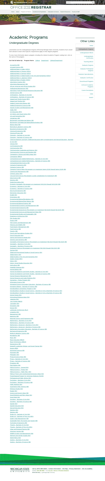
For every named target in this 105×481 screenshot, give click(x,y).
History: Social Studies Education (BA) (21, 263)
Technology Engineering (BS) (18, 423)
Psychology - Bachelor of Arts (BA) (20, 380)
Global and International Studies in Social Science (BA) (26, 252)
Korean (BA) (13, 308)
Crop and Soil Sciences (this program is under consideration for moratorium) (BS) (33, 176)
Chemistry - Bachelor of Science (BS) (21, 137)
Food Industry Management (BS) (19, 227)
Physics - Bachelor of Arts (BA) (19, 359)
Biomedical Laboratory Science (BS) (20, 127)
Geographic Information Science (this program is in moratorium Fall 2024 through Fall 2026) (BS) (38, 242)
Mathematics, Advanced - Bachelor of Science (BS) (25, 327)
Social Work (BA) (15, 397)
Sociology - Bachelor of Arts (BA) (20, 399)
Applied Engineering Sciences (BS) (20, 105)
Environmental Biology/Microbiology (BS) (21, 199)
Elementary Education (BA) (18, 193)
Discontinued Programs (86, 81)
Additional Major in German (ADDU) (20, 73)
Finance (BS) (13, 220)
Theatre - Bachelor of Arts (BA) (19, 425)
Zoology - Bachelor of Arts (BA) (19, 440)
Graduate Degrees (87, 65)
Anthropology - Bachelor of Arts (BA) (21, 95)
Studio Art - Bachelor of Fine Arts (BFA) (21, 416)
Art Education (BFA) (16, 112)
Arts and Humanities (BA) (17, 116)
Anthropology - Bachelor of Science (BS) (22, 97)
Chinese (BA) (14, 144)
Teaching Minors (88, 61)
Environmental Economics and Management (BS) (24, 205)
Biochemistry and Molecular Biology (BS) (22, 120)
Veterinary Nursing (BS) (17, 431)
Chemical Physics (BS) (16, 133)
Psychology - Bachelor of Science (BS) (21, 382)
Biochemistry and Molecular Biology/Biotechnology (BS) (26, 122)
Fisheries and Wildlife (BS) (17, 225)
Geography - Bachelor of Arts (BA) (20, 244)
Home (12, 11)
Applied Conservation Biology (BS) (20, 103)
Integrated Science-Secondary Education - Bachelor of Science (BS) (30, 284)
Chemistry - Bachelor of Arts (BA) (20, 135)
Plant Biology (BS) (15, 365)
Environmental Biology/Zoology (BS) (20, 203)
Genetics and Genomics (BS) (18, 239)
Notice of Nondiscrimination (61, 470)
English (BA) (13, 195)
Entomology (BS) (15, 197)
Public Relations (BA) (16, 384)
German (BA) (14, 250)
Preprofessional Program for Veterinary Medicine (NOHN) (27, 376)
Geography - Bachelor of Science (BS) (21, 246)
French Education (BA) (16, 235)
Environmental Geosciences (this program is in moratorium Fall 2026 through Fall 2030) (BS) (37, 210)
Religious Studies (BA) (16, 389)
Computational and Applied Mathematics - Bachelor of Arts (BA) (29, 158)
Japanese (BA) (14, 299)
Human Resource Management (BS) (20, 276)
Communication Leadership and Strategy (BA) (23, 150)
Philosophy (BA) (14, 354)
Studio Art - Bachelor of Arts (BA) (20, 414)
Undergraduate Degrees (86, 49)
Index (91, 94)
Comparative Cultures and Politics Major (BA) (23, 154)
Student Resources (65, 11)
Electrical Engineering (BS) (18, 190)
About (17, 11)
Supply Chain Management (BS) (19, 418)
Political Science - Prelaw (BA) (19, 369)
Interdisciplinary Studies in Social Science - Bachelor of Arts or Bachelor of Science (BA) (36, 291)
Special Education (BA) (17, 408)
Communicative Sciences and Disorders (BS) (23, 152)
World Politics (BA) (15, 437)
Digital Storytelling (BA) (17, 182)
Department (45, 60)
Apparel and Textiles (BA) (17, 101)
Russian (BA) (13, 391)
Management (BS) (15, 314)
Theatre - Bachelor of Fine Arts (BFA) (21, 427)
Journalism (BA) (14, 303)
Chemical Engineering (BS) (18, 131)
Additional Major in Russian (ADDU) (20, 80)
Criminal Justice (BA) (16, 173)
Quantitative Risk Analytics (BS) (19, 386)
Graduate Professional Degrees (86, 69)
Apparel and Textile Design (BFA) (20, 99)
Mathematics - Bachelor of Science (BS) (22, 322)
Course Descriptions (87, 90)
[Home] (30, 7)
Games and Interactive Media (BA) (20, 237)
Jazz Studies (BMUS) (16, 301)
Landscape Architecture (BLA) (19, 310)
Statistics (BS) (14, 412)
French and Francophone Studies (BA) (21, 233)
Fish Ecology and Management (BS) (20, 222)
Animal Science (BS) (16, 92)
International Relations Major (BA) (20, 297)
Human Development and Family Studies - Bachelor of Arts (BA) (29, 271)
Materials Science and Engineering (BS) (21, 318)
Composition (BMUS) (16, 156)
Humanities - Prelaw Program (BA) (20, 280)
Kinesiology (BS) (14, 305)
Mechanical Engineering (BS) (18, 331)
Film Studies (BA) (15, 218)
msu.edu (50, 470)
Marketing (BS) (14, 316)
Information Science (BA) (17, 282)
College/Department (56, 60)
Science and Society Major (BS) (19, 393)
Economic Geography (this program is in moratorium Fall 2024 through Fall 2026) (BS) (35, 184)
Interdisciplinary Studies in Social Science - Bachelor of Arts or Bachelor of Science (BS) (36, 293)
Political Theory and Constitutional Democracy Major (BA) (27, 374)
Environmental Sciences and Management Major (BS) (25, 212)
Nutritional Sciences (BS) (17, 350)
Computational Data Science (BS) (20, 163)
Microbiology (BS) (15, 335)
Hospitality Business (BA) (17, 267)
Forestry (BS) (14, 231)
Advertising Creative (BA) (17, 82)
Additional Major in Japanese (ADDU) (21, 78)
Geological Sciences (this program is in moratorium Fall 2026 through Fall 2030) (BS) (35, 248)
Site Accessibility (87, 468)
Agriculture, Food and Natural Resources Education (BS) (26, 90)
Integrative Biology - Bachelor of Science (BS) (23, 286)
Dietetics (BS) (14, 180)
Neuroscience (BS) (15, 344)
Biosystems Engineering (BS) (18, 129)
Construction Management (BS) (19, 171)
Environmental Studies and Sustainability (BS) (23, 214)
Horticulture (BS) (15, 265)
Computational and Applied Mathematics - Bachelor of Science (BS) (30, 161)
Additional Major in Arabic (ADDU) (20, 69)
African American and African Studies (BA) (22, 86)
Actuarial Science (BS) (16, 67)
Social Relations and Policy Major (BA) (21, 395)
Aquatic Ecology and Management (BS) (21, 107)
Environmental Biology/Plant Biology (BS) (22, 201)
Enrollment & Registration (39, 11)
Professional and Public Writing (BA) (20, 378)
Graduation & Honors (53, 11)
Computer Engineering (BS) (18, 165)
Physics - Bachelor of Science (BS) (20, 361)
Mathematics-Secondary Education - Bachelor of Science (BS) (28, 329)
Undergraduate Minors (86, 52)
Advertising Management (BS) (19, 84)
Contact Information (54, 468)
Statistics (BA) (14, 410)
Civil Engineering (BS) (16, 146)
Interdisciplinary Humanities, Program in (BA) (23, 288)
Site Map (65, 468)
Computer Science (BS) (17, 167)
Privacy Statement (74, 468)
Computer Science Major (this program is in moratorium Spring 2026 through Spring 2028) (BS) (38, 169)
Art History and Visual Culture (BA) (20, 114)
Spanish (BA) (13, 403)
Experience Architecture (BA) (19, 216)
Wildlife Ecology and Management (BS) (21, 433)
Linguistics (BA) (14, 312)
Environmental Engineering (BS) (19, 207)
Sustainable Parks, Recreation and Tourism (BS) (24, 420)
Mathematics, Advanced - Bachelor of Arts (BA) (24, 325)
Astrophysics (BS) (15, 118)
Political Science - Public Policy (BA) (20, 372)
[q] (80, 2)
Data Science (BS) (15, 178)
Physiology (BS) (14, 363)
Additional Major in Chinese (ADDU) (20, 71)
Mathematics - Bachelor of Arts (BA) (21, 320)
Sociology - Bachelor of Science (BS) (21, 401)
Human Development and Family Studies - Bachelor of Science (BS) (30, 274)
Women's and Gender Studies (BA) (20, 435)
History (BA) (13, 261)
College (37, 60)
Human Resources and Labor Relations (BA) (23, 278)
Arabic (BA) (13, 110)
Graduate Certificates (86, 77)
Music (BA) (13, 337)
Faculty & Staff (75, 11)
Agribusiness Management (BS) (19, 88)
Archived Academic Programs (87, 85)
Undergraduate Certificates (88, 57)
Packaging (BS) (14, 352)
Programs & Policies (26, 11)
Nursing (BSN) (14, 348)
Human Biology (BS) (16, 269)
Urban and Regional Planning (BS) (20, 429)
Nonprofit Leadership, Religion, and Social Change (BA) (26, 346)
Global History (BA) (15, 254)
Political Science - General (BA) (19, 367)
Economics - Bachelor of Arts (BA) (20, 186)
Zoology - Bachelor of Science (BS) (20, 442)
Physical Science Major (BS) (18, 357)
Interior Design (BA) (16, 295)
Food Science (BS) (15, 229)
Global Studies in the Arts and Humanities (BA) (24, 257)
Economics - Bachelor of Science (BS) (21, 188)
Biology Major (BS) (15, 124)
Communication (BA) (16, 148)
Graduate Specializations (85, 74)
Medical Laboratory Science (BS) (19, 333)
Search (91, 97)
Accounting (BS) (15, 65)
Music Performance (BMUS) (18, 342)
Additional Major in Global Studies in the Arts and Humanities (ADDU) (30, 75)
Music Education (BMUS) (17, 340)
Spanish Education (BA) (17, 406)
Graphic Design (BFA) (16, 259)
